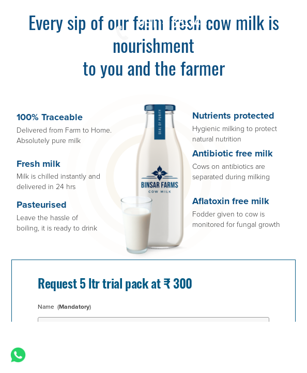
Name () (66, 306)
